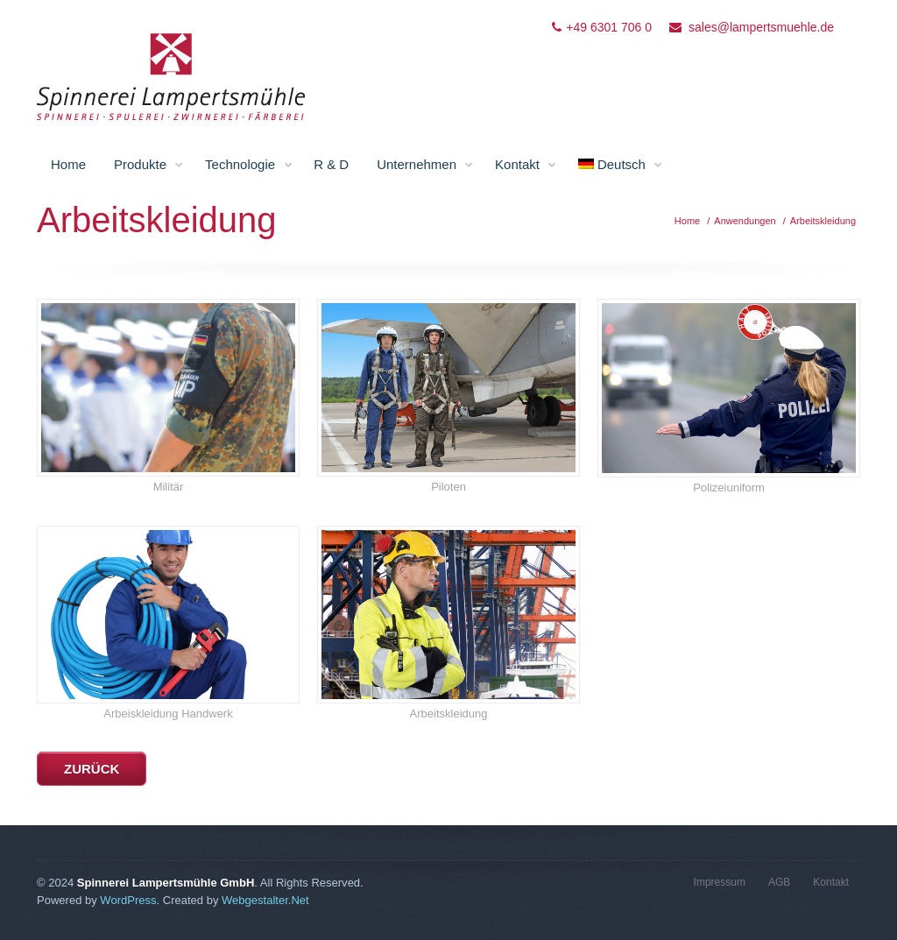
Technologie (249, 164)
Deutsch (620, 164)
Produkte (149, 164)
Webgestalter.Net (265, 900)
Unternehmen (425, 164)
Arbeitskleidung (823, 221)
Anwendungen (744, 221)
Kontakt (526, 164)
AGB (779, 882)
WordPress (128, 900)
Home (68, 164)
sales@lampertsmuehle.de (761, 27)
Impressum (719, 882)
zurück (91, 768)
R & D (331, 164)
